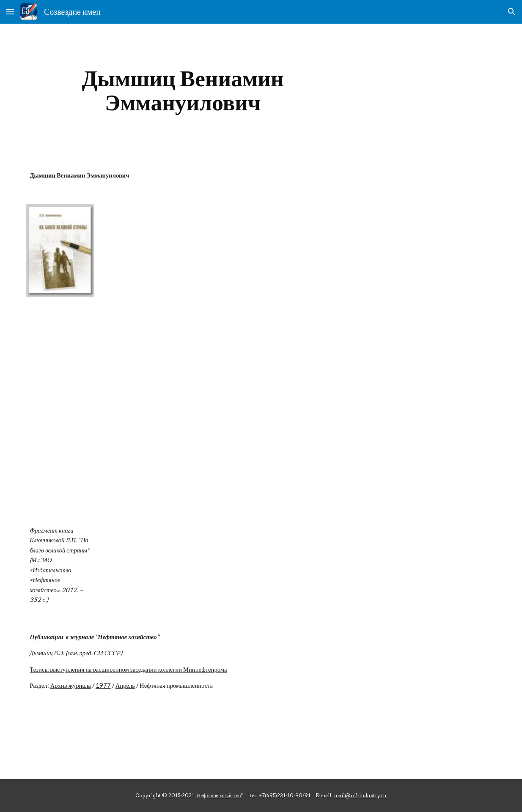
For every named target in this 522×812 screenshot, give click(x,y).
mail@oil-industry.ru (360, 795)
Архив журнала (70, 685)
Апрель (125, 685)
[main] (182, 90)
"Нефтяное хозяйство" (219, 795)
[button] (10, 11)
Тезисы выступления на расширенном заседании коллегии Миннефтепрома (128, 669)
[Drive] (281, 409)
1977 (103, 685)
